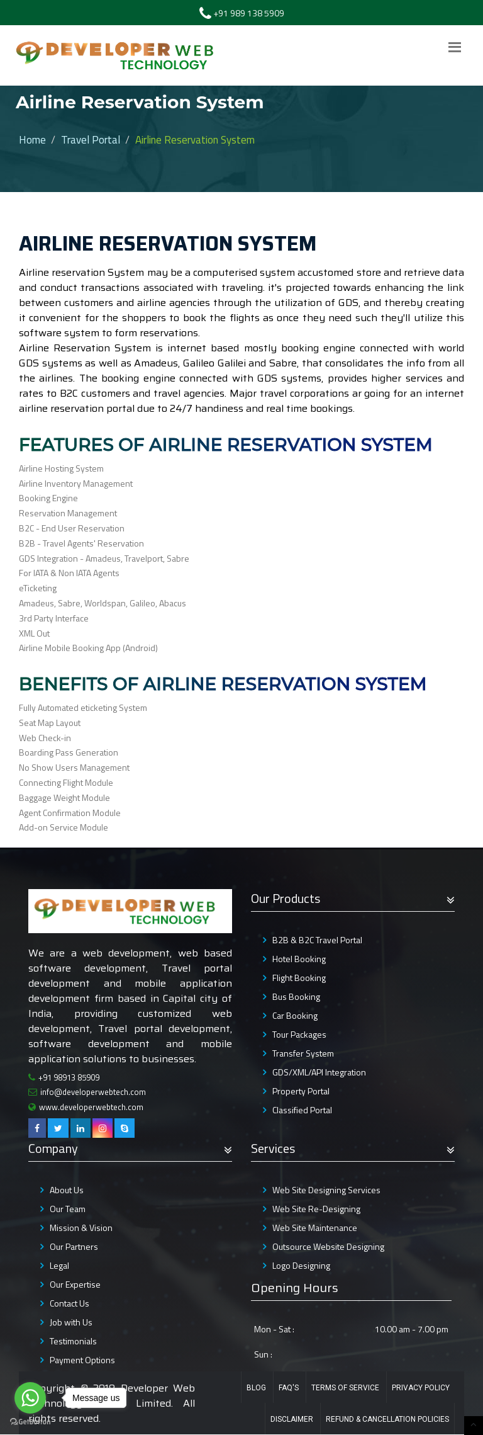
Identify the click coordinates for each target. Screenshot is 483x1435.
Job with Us (71, 1322)
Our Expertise (75, 1284)
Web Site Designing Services (326, 1189)
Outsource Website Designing (328, 1246)
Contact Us (69, 1303)
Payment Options (82, 1359)
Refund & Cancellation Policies (387, 1419)
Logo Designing (301, 1265)
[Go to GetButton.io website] (30, 1422)
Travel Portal (90, 140)
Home (32, 140)
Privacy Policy (421, 1387)
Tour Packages (299, 1034)
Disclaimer (291, 1419)
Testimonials (73, 1340)
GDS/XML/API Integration (319, 1072)
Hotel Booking (299, 958)
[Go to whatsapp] (30, 1398)
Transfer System (303, 1053)
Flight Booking (299, 977)
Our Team (68, 1208)
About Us (67, 1189)
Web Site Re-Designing (316, 1208)
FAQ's (289, 1387)
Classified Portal (302, 1109)
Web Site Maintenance (314, 1227)
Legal (59, 1265)
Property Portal (301, 1091)
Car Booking (295, 1015)
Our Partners (74, 1246)
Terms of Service (345, 1387)
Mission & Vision (81, 1227)
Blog (256, 1387)
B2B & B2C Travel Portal (317, 939)
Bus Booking (296, 996)
